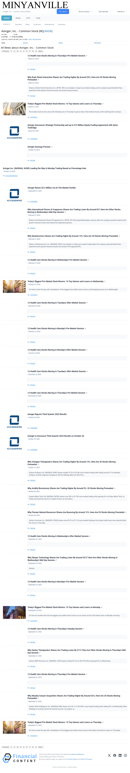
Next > (41, 51)
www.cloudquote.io (77, 756)
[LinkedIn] (120, 759)
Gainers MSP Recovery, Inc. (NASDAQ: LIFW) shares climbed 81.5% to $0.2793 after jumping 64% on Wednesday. (70, 662)
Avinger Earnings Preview (40, 147)
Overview (18, 24)
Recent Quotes (84, 11)
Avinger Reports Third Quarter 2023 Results (47, 415)
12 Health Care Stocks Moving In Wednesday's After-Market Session (59, 537)
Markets (7, 18)
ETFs (28, 18)
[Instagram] (125, 759)
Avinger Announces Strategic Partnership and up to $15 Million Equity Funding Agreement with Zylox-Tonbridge (73, 126)
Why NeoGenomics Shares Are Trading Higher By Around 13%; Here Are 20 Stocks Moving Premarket (74, 236)
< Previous (5, 51)
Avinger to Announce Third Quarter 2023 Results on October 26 (56, 437)
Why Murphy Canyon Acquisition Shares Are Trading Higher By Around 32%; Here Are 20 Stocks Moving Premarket (74, 698)
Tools (38, 18)
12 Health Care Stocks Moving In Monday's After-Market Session (57, 350)
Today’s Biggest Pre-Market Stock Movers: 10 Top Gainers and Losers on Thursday (65, 104)
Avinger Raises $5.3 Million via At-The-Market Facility (52, 188)
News (27, 24)
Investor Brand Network (11, 176)
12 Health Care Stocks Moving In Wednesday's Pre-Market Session (58, 260)
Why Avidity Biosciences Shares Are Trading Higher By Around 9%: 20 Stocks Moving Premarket (71, 489)
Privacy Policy (72, 761)
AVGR (48, 31)
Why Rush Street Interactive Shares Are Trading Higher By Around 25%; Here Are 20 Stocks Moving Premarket (72, 78)
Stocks (18, 18)
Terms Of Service (86, 761)
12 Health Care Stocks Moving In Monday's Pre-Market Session (57, 329)
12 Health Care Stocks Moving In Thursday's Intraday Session (56, 630)
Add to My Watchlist (34, 39)
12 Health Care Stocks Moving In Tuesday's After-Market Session (58, 303)
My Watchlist (103, 11)
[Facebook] (114, 759)
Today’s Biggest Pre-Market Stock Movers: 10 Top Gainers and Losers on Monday (65, 608)
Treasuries (61, 24)
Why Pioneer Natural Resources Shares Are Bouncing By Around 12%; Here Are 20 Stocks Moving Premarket (77, 513)
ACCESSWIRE (33, 139)
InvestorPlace (33, 117)
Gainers (32, 569)
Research (97, 43)
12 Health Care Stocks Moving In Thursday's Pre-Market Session (57, 56)
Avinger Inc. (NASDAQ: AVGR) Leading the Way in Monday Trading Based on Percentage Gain (44, 168)
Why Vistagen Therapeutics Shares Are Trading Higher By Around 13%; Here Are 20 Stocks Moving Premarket (72, 464)
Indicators (121, 11)
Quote (25, 43)
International (49, 24)
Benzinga (32, 69)
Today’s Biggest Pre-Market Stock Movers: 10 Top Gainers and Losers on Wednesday (66, 282)
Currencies (37, 24)
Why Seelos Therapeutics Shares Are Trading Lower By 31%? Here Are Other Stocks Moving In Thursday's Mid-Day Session (77, 652)
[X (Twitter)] (109, 759)
